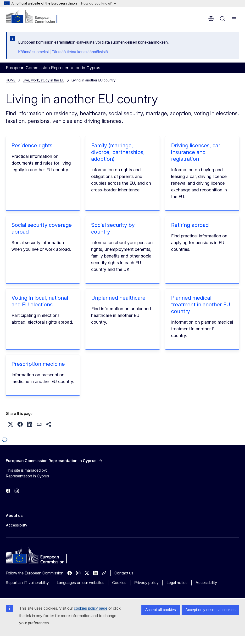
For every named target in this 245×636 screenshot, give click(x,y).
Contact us (123, 573)
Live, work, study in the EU (43, 80)
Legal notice (177, 582)
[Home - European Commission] (35, 17)
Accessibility (16, 525)
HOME (11, 80)
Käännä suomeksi (33, 52)
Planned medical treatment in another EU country (200, 304)
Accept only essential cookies (210, 610)
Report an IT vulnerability (27, 582)
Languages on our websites (80, 582)
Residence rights (31, 145)
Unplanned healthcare (118, 298)
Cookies (119, 582)
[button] (10, 424)
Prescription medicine (38, 364)
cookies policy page (90, 608)
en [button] (211, 19)
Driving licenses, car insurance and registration (195, 152)
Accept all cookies (160, 610)
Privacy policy (146, 582)
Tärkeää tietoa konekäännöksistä (80, 52)
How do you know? (99, 3)
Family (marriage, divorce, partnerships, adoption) (118, 152)
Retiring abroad (190, 225)
